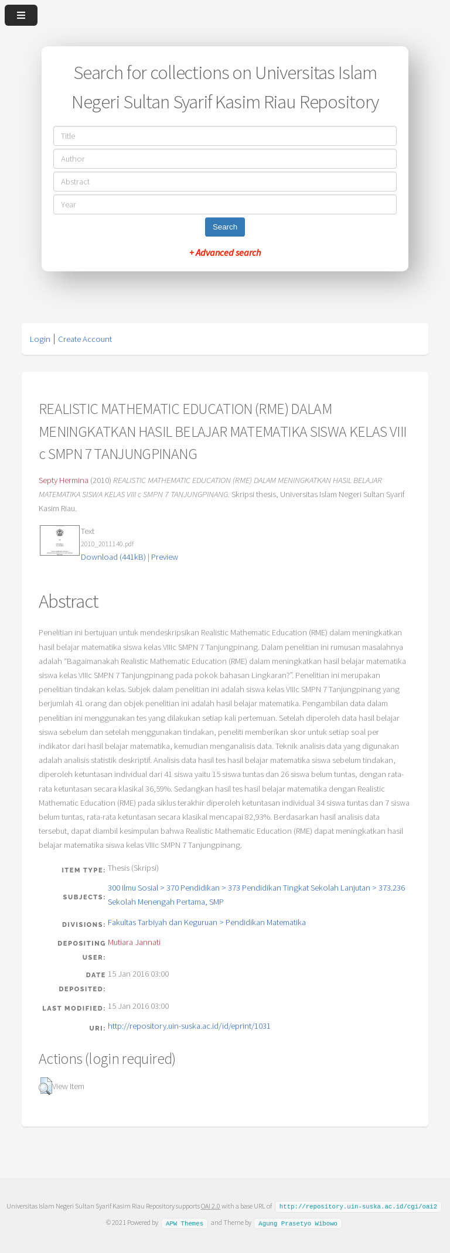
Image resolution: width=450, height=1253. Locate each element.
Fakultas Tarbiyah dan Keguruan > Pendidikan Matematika (207, 922)
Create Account (85, 339)
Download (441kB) (113, 557)
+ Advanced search (225, 252)
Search (225, 226)
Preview (164, 557)
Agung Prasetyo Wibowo (298, 1222)
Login (40, 339)
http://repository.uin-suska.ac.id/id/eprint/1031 (189, 1026)
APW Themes (184, 1222)
